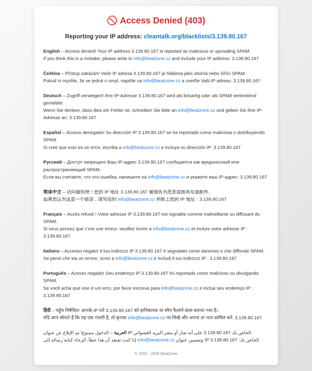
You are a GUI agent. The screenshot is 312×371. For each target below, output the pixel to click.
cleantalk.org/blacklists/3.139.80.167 (195, 36)
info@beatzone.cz (152, 58)
